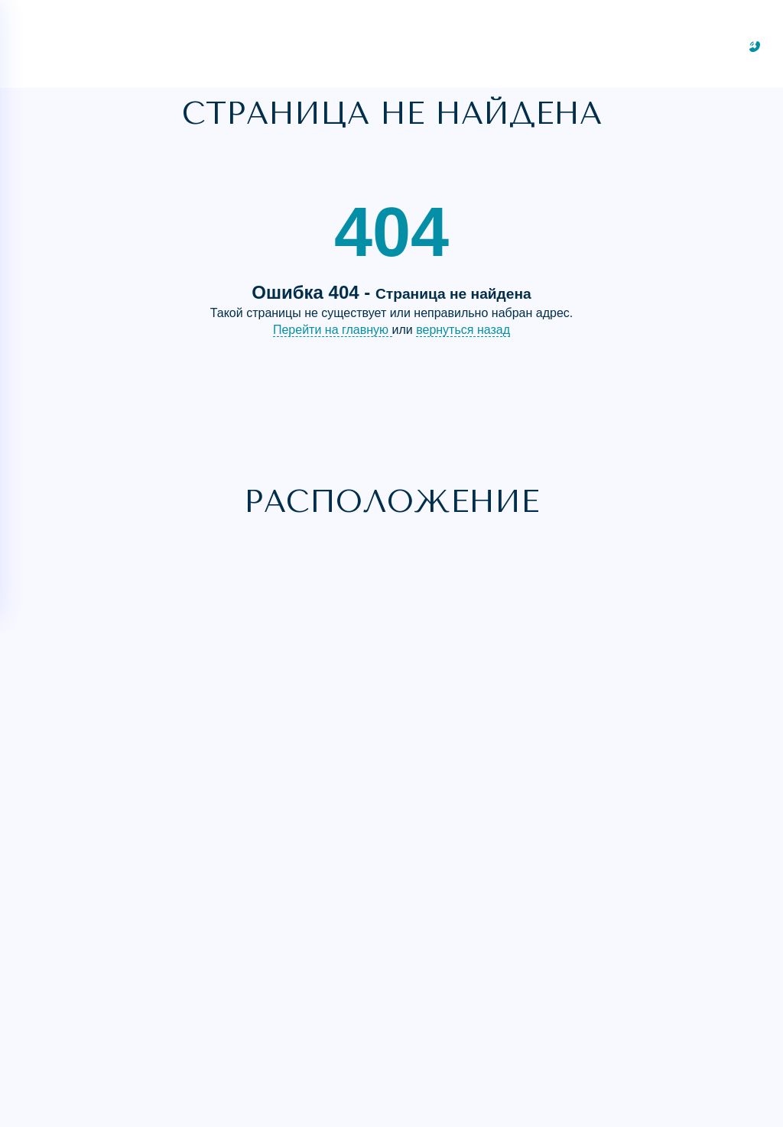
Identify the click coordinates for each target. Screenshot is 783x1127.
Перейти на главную (332, 329)
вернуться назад (463, 329)
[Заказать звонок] (755, 46)
